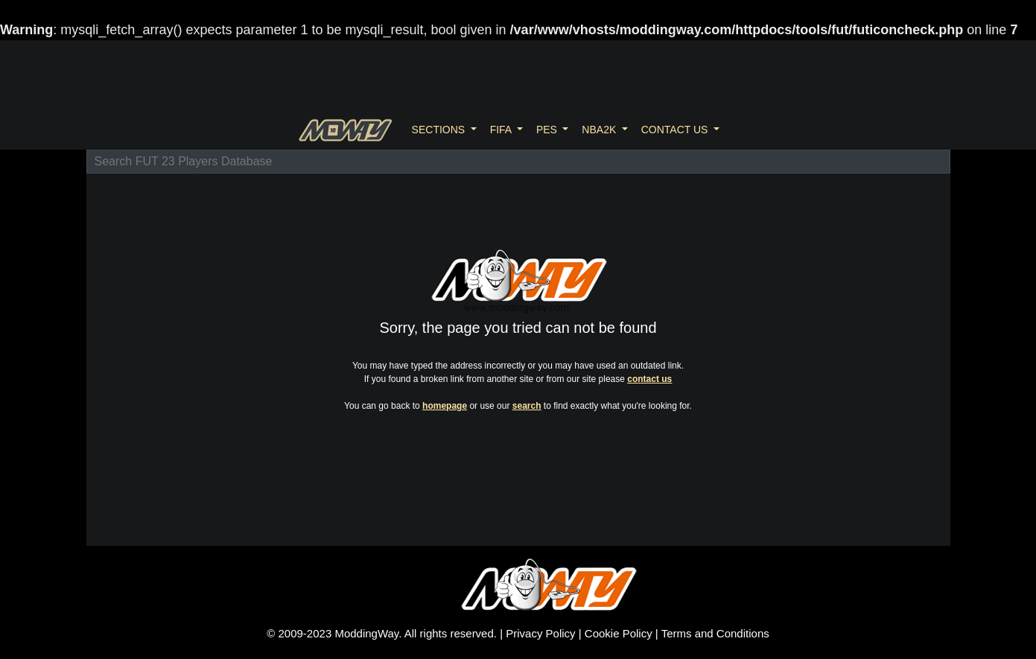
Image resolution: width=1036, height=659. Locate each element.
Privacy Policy (540, 633)
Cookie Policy (618, 633)
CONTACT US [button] (676, 130)
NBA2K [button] (600, 130)
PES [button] (548, 130)
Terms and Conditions (715, 633)
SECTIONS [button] (440, 130)
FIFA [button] (502, 130)
